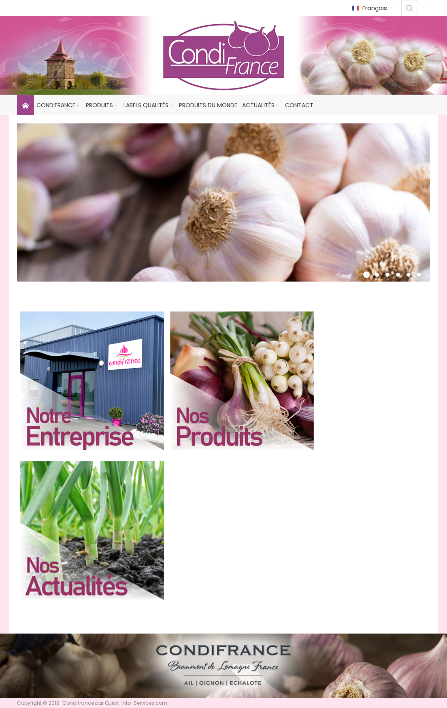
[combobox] (409, 8)
